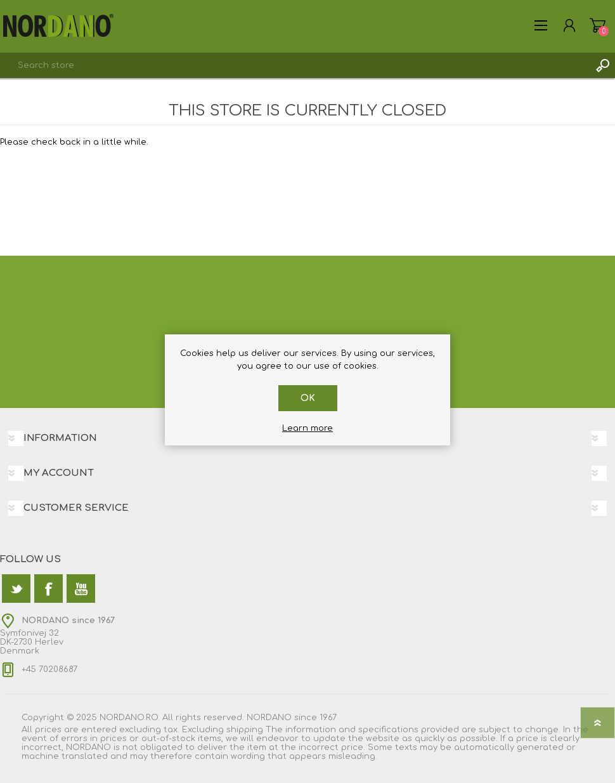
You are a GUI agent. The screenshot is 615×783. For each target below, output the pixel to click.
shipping (244, 729)
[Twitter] (16, 588)
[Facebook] (48, 588)
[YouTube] (81, 588)
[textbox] (295, 65)
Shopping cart (597, 25)
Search (602, 65)
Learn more (307, 428)
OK (308, 398)
